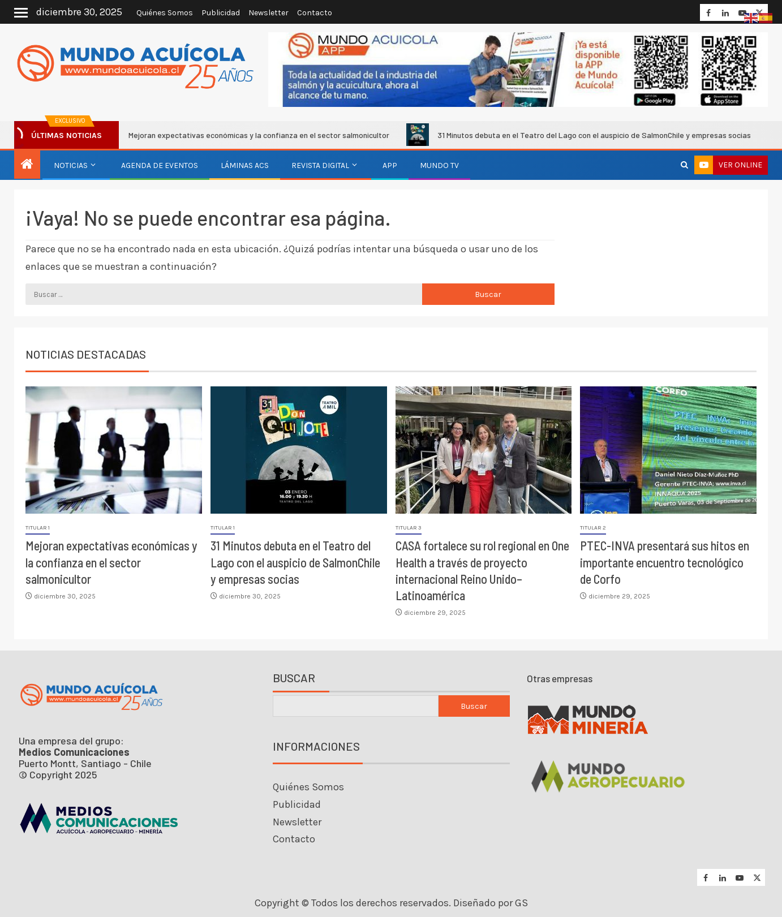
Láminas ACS (245, 165)
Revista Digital (320, 165)
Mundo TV (439, 165)
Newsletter (268, 13)
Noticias (71, 165)
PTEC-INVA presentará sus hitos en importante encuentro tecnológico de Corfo (664, 562)
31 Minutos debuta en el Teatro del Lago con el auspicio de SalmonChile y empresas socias (586, 134)
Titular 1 (37, 527)
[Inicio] (27, 165)
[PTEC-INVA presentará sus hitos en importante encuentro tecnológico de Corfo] (668, 450)
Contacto (314, 13)
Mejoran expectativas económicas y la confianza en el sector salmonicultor (251, 134)
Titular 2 (593, 527)
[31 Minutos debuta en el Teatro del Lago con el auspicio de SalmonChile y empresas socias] (298, 450)
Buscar (294, 677)
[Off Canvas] (21, 13)
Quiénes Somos (164, 13)
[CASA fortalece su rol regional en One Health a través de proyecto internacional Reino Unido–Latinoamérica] (484, 450)
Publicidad (220, 13)
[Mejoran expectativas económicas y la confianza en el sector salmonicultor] (113, 450)
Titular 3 (409, 527)
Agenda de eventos (159, 165)
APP (390, 165)
